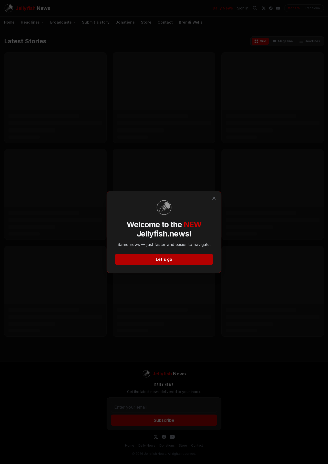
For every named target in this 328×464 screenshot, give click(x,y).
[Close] (214, 198)
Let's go (164, 259)
